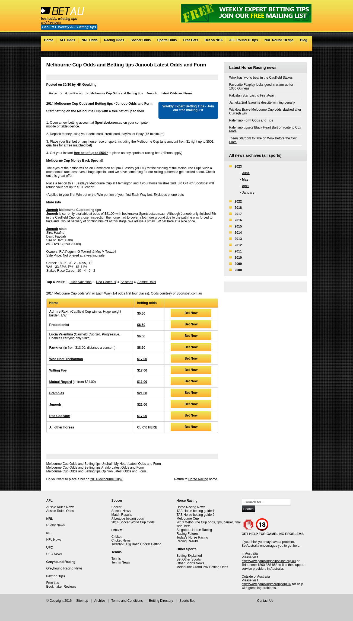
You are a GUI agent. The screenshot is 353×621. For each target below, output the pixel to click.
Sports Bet (187, 601)
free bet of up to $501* (91, 153)
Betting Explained (189, 556)
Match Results (122, 515)
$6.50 (141, 325)
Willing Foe (58, 370)
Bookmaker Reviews (61, 586)
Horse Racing (73, 93)
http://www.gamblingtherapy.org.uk (266, 584)
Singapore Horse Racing (194, 530)
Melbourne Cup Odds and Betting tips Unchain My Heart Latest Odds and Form (103, 464)
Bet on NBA (214, 40)
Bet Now (191, 313)
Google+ (298, 48)
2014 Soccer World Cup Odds (133, 522)
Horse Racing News (191, 507)
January (248, 192)
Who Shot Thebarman (66, 359)
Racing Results (188, 541)
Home (48, 40)
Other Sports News (190, 563)
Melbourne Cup (188, 518)
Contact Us (265, 601)
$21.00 (109, 214)
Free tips (52, 583)
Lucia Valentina (80, 282)
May (245, 179)
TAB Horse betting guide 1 (196, 511)
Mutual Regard (60, 382)
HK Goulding (87, 85)
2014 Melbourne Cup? (106, 479)
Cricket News (121, 540)
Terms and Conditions (127, 601)
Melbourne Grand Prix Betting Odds (202, 567)
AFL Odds (67, 40)
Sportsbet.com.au (108, 122)
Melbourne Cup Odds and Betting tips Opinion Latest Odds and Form (96, 471)
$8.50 (141, 348)
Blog (303, 40)
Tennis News (121, 562)
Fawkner (56, 348)
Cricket (117, 537)
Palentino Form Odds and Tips (251, 120)
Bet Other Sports (189, 559)
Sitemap (82, 601)
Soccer (117, 507)
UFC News (54, 554)
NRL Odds (89, 40)
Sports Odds (167, 40)
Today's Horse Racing (192, 537)
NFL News (54, 540)
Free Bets (190, 40)
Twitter (287, 48)
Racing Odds (114, 40)
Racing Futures (188, 534)
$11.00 (142, 382)
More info (53, 202)
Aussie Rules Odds (60, 511)
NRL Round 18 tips (279, 40)
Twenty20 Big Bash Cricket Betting (136, 544)
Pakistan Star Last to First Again (252, 95)
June (246, 173)
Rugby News (55, 525)
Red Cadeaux (106, 282)
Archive (99, 601)
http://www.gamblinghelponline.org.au (269, 561)
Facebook (293, 48)
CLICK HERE (147, 427)
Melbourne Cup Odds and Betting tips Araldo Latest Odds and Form (95, 467)
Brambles (56, 393)
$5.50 (141, 313)
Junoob (144, 65)
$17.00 (142, 359)
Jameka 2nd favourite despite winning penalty (262, 102)
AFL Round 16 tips (243, 40)
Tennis (116, 559)
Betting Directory (161, 601)
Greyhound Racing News (64, 568)
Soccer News (121, 511)
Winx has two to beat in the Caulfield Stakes (261, 77)
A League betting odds (128, 518)
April (245, 186)
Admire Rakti (146, 282)
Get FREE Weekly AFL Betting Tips (69, 27)
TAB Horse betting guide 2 (196, 515)
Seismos (126, 282)
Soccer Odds (141, 40)
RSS (304, 48)
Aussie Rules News (60, 507)
